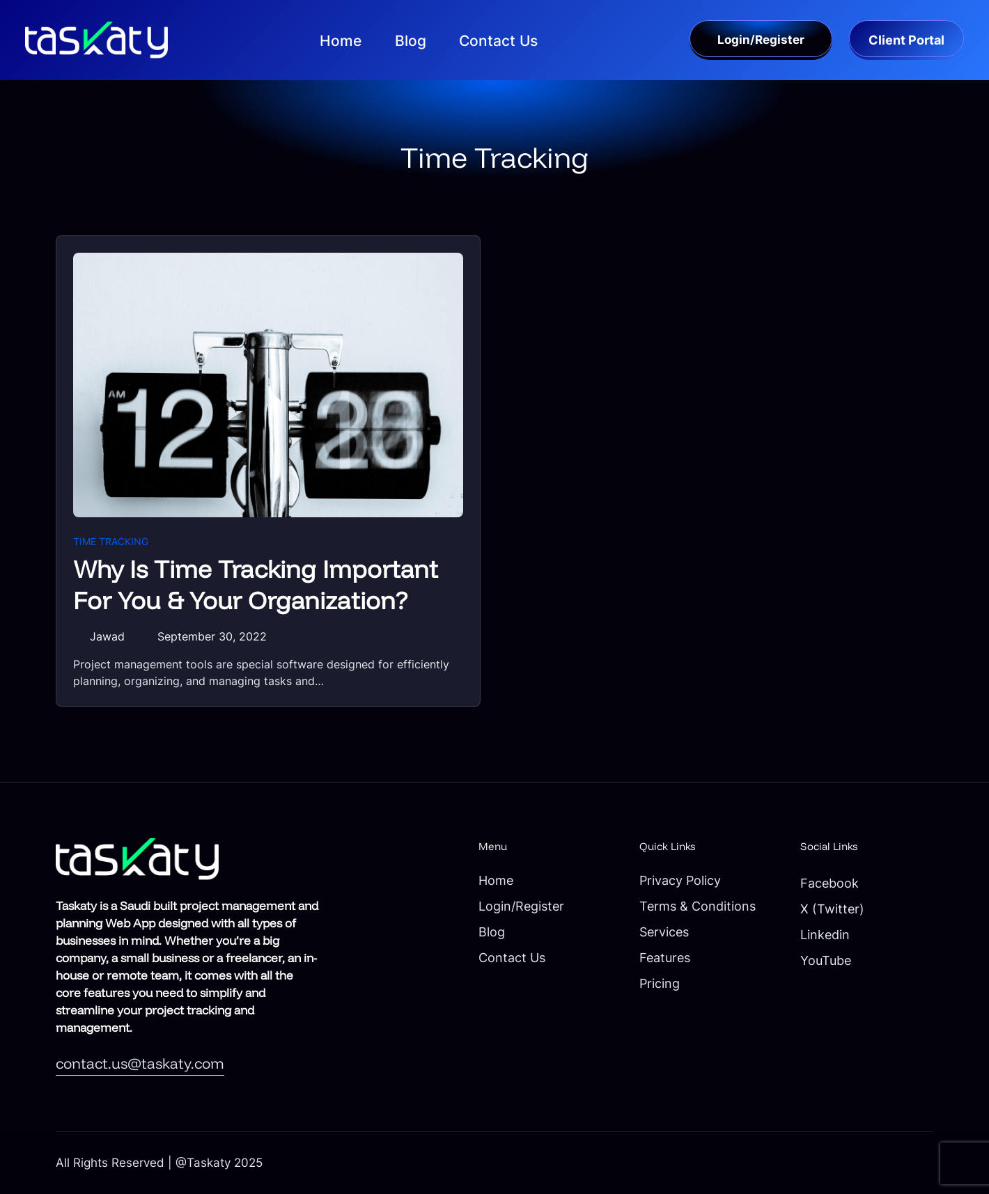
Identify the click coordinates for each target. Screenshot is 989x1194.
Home (495, 880)
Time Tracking (110, 541)
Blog (491, 932)
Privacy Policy (680, 880)
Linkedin (825, 934)
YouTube (825, 960)
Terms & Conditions (697, 906)
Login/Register (521, 906)
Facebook (829, 883)
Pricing (659, 983)
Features (664, 957)
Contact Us (511, 957)
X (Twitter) (832, 909)
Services (664, 932)
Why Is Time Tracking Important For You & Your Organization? (255, 584)
